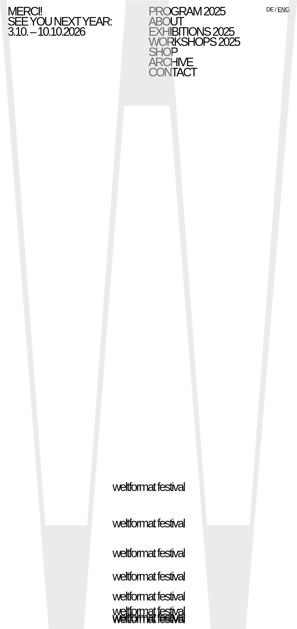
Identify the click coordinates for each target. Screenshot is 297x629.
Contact (172, 72)
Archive (170, 62)
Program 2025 (186, 11)
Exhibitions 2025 (191, 31)
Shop (162, 52)
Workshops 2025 (194, 42)
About (165, 21)
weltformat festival (149, 487)
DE (270, 9)
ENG (283, 9)
